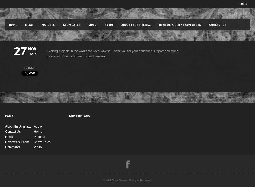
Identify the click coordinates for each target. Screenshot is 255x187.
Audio (109, 25)
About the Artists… (136, 25)
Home (13, 25)
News (29, 25)
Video (92, 25)
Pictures (48, 25)
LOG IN (243, 4)
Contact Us (217, 25)
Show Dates (71, 25)
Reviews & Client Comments (180, 25)
